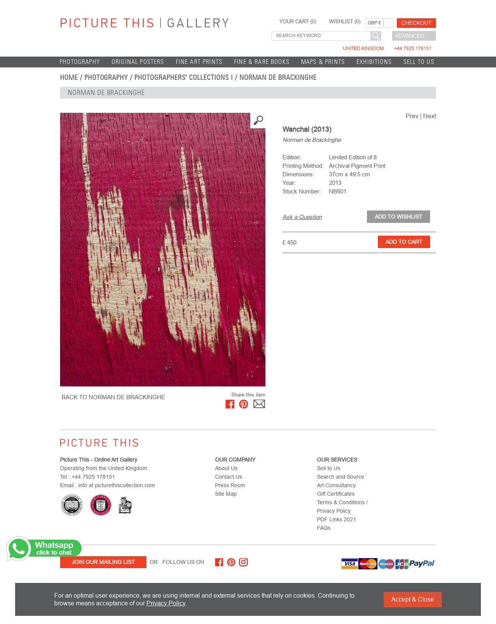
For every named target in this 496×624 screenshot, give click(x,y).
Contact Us (228, 477)
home (69, 77)
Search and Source (340, 477)
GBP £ (374, 23)
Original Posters (138, 62)
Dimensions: (298, 174)
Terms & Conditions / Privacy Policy (342, 506)
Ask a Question (302, 217)
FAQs (324, 528)
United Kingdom (387, 48)
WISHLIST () (344, 21)
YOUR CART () (297, 21)
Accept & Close (412, 599)
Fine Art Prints (199, 62)
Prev (412, 116)
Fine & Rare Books (261, 62)
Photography (80, 62)
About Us (226, 468)
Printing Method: (303, 165)
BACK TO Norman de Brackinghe (113, 397)
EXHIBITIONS (374, 62)
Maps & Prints (323, 62)
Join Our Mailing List (103, 562)
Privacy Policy (165, 603)
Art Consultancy (336, 485)
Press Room (230, 485)
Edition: (291, 157)
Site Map (226, 494)
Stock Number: (301, 191)
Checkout (416, 23)
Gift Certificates (336, 494)
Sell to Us (418, 62)
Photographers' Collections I (183, 77)
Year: (289, 182)
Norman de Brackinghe (278, 77)
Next (429, 116)
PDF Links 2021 (336, 519)
